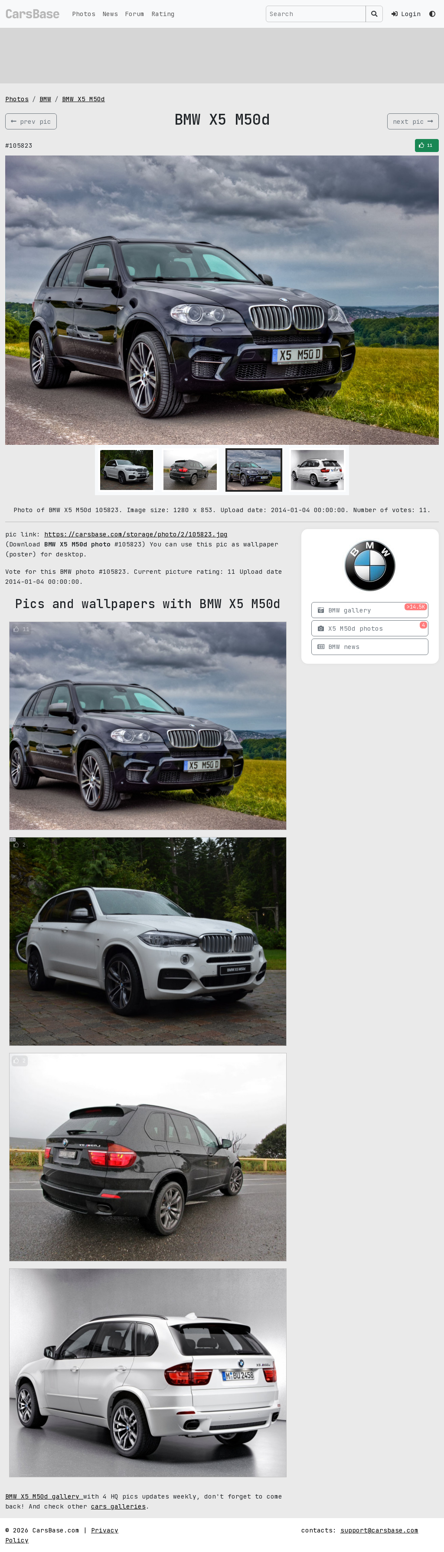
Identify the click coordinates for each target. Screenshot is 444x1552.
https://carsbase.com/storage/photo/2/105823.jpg (136, 534)
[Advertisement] (222, 54)
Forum (134, 14)
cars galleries (118, 1506)
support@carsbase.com (379, 1530)
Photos (83, 14)
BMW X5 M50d (83, 99)
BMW (45, 99)
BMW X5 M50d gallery (44, 1496)
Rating (163, 14)
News (110, 14)
